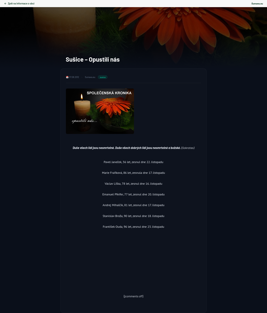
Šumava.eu (257, 3)
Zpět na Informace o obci (19, 3)
